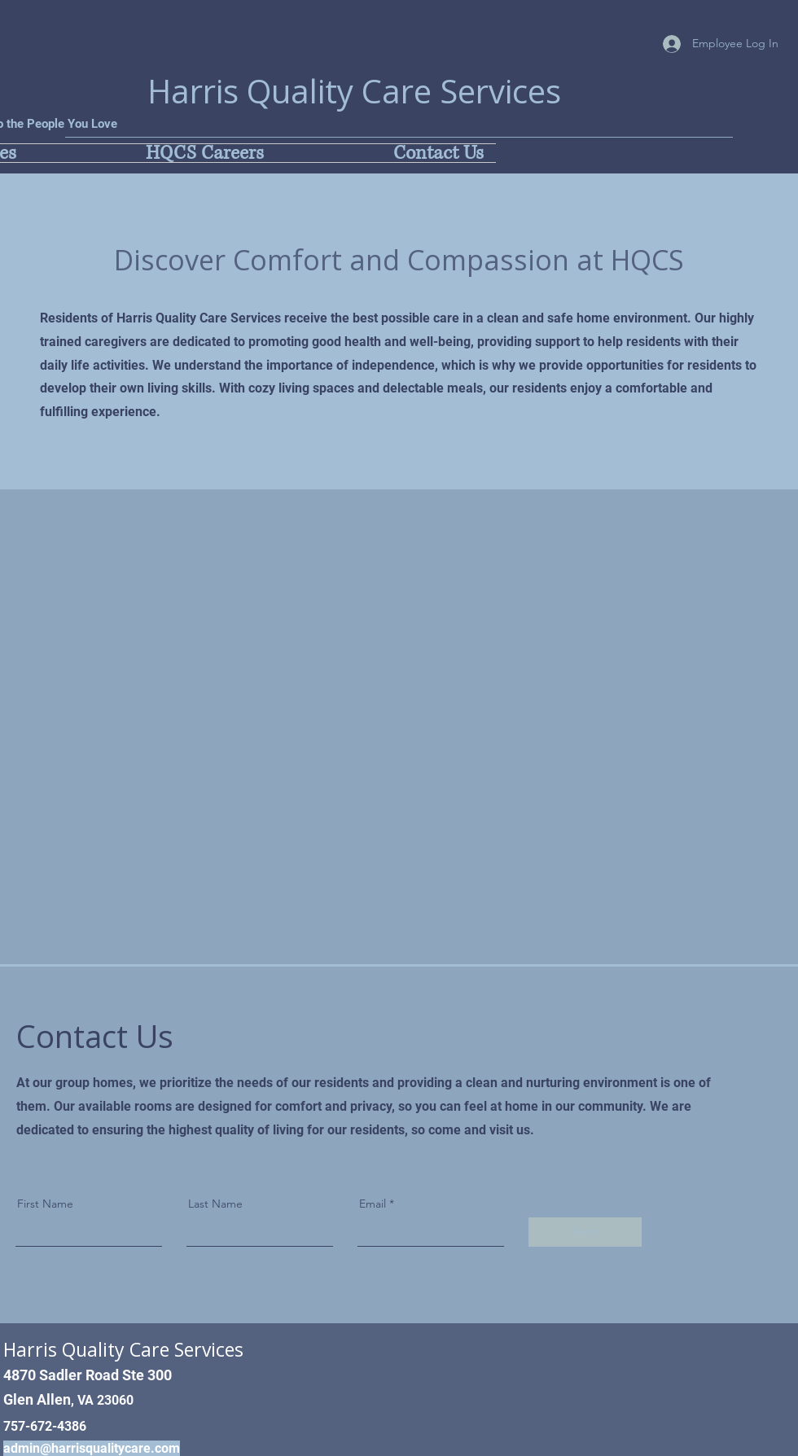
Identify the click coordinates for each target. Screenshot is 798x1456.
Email (372, 1203)
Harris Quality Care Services (354, 90)
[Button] (214, 1215)
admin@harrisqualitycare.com (91, 1448)
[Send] (585, 1232)
